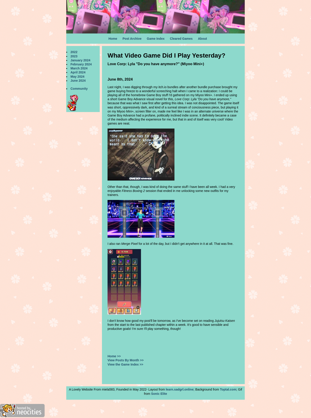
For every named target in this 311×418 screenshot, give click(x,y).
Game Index (155, 38)
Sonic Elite (159, 393)
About (202, 38)
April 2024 (77, 72)
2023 (73, 56)
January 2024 (80, 60)
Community (79, 88)
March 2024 (78, 68)
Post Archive (131, 38)
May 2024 (77, 76)
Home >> (114, 356)
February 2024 (81, 64)
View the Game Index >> (125, 364)
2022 (73, 52)
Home (112, 38)
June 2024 (78, 80)
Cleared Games (181, 38)
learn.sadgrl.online (179, 389)
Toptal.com (228, 389)
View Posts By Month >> (126, 360)
